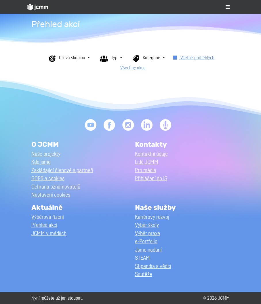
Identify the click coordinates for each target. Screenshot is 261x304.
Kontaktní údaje (151, 154)
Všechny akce (133, 68)
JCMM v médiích (48, 233)
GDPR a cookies (47, 178)
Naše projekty (45, 154)
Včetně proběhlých (193, 58)
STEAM (142, 258)
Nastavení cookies (50, 195)
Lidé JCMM (146, 162)
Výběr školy (147, 225)
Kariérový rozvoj (152, 217)
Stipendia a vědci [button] (153, 266)
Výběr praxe (147, 233)
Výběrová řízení (47, 217)
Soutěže (143, 274)
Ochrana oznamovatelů (55, 187)
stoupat (75, 298)
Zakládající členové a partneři (62, 170)
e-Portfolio (146, 241)
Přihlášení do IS (151, 178)
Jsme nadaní (148, 250)
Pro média (145, 170)
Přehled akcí (44, 225)
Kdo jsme (41, 162)
